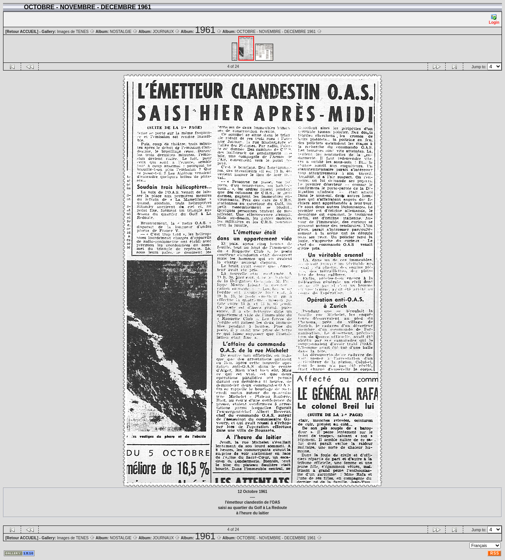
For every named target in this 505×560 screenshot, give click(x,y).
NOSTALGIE (124, 32)
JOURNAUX (166, 32)
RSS (494, 553)
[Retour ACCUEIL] (21, 32)
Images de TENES (76, 32)
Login (494, 19)
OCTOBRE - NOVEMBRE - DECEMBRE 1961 (279, 32)
